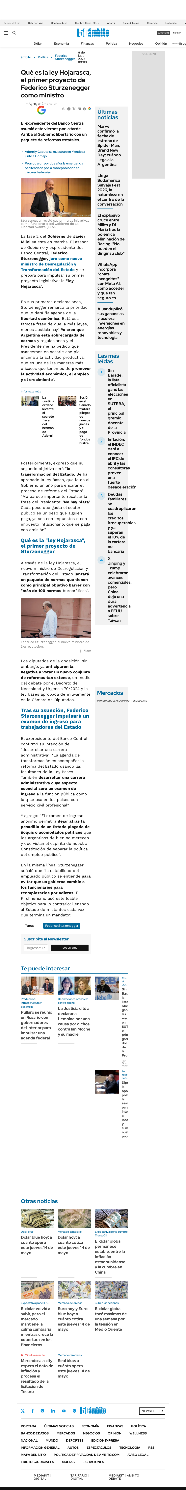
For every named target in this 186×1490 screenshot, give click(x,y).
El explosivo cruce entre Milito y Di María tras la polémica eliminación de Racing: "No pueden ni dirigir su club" (111, 234)
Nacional (29, 1440)
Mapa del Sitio (33, 1455)
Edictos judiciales (37, 1462)
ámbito (26, 57)
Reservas (152, 23)
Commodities (127, 700)
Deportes (74, 1440)
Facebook (33, 1411)
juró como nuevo (51, 264)
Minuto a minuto (35, 1355)
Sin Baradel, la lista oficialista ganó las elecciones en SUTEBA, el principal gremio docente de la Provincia (118, 401)
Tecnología (129, 1448)
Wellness (138, 1433)
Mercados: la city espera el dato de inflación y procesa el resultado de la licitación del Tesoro (37, 1376)
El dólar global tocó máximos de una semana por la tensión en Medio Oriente (111, 1319)
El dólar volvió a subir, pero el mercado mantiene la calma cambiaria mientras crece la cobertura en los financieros (37, 1326)
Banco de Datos (35, 1433)
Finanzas (87, 43)
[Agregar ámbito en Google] (41, 108)
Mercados (66, 1433)
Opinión (161, 43)
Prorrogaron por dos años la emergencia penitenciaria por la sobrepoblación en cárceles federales (54, 167)
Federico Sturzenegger (65, 57)
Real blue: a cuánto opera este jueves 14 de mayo (74, 1368)
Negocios (136, 43)
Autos (73, 1448)
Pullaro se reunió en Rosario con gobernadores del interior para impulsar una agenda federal (36, 1025)
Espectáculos (99, 1448)
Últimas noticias (59, 1426)
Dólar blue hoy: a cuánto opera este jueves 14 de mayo (37, 1245)
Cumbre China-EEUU (87, 23)
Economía (61, 43)
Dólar (38, 43)
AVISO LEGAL (137, 1455)
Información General (40, 1448)
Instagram (42, 1411)
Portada (28, 1426)
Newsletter (177, 43)
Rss (151, 1448)
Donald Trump (131, 23)
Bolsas (114, 700)
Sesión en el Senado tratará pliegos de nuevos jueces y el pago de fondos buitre (85, 420)
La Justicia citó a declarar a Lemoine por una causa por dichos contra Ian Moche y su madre (74, 1021)
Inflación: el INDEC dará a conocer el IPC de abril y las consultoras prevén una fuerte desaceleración (122, 463)
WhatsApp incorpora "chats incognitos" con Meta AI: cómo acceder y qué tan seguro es (110, 281)
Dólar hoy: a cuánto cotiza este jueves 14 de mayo (74, 1245)
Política (111, 43)
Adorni (111, 23)
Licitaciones (93, 1462)
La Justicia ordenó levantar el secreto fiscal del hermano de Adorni (49, 416)
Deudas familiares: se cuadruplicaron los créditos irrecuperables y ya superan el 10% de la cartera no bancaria (122, 523)
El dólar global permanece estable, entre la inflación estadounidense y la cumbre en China (110, 1257)
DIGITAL (42, 1477)
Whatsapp (74, 1411)
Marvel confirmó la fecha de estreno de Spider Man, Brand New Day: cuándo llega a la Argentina (109, 145)
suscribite (163, 33)
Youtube (64, 1410)
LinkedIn (53, 1411)
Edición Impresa (105, 1440)
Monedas (103, 700)
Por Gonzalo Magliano (127, 1063)
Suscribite (70, 947)
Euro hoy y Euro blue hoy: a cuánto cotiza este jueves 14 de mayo (74, 1319)
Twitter (23, 1410)
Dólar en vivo (35, 23)
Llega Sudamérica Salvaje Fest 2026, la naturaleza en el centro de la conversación (110, 190)
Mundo (52, 1440)
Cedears (141, 700)
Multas (68, 1462)
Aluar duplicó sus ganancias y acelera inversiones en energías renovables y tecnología (111, 323)
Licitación (170, 23)
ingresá (177, 33)
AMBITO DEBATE (124, 1477)
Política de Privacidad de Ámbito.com (87, 1455)
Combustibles (59, 23)
